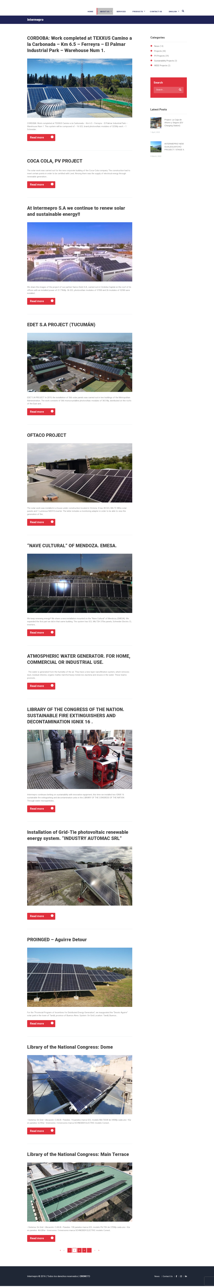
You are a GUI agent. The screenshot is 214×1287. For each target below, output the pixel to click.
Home (90, 11)
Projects (158, 51)
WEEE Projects (160, 65)
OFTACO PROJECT (47, 435)
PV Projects (159, 55)
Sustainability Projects (164, 60)
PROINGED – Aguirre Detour (57, 940)
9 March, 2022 (155, 156)
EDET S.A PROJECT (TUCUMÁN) (62, 325)
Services (121, 11)
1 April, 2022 (155, 132)
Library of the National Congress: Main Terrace (78, 1155)
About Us (105, 11)
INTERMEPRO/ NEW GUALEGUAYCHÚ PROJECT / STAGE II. (174, 146)
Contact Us (156, 11)
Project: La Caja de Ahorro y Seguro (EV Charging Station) (173, 122)
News (156, 46)
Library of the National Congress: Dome (70, 1048)
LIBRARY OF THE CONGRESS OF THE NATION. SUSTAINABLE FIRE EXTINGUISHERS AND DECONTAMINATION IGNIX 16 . (77, 716)
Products (138, 11)
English (173, 11)
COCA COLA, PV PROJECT (55, 161)
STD (85, 1277)
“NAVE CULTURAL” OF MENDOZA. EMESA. (73, 546)
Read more (37, 137)
